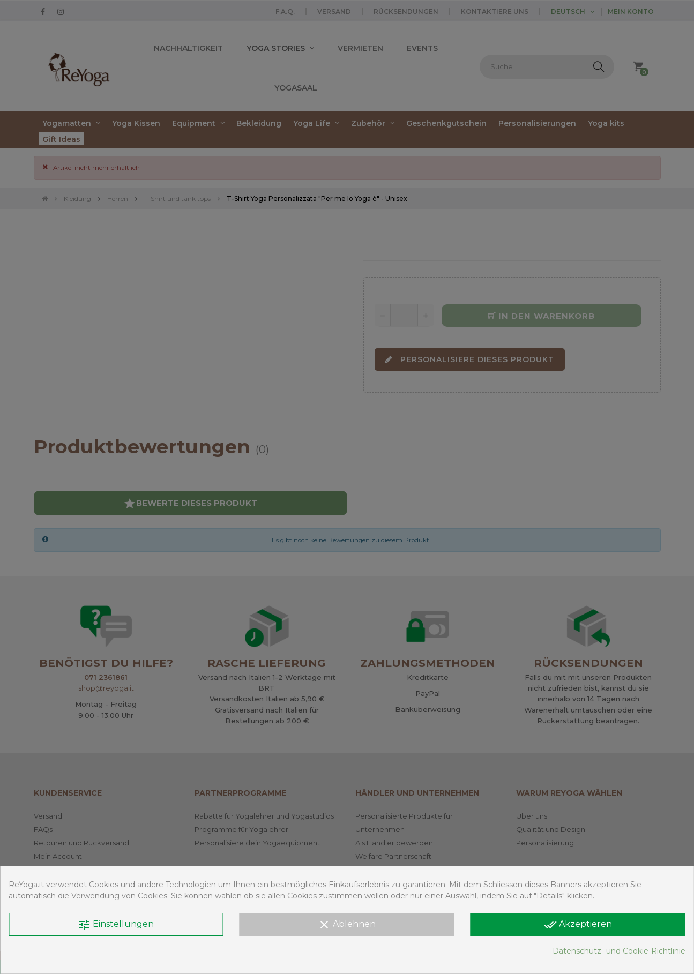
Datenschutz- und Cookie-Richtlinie (619, 951)
